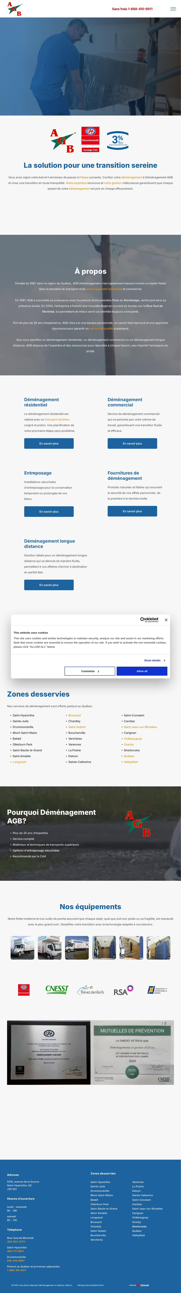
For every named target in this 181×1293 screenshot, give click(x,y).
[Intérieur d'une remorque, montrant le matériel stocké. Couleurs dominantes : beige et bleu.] (104, 948)
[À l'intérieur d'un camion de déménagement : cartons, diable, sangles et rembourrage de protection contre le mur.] (131, 948)
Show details (152, 660)
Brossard (74, 715)
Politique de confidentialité (90, 1285)
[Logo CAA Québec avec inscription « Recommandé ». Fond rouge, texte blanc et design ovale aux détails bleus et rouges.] (23, 990)
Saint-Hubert (77, 727)
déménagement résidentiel (104, 289)
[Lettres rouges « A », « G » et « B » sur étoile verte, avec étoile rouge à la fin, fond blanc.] (63, 140)
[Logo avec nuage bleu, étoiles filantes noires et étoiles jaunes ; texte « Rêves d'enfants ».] (90, 990)
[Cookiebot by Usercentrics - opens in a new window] (142, 620)
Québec (129, 756)
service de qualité (101, 328)
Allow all (142, 671)
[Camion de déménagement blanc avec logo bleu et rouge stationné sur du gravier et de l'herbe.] (77, 948)
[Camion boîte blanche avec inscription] (22, 948)
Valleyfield (131, 762)
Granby (129, 744)
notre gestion (113, 183)
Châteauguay (133, 738)
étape (85, 177)
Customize (90, 671)
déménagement (131, 177)
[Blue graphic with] (117, 140)
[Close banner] (166, 620)
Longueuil (19, 762)
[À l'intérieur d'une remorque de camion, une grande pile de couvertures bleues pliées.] (158, 948)
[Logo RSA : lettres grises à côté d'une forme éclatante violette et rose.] (124, 990)
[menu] (173, 8)
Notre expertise (76, 183)
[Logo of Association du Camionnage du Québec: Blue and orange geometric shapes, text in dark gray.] (157, 990)
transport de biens (57, 419)
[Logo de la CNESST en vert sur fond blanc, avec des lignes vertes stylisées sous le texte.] (57, 990)
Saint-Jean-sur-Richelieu (140, 727)
